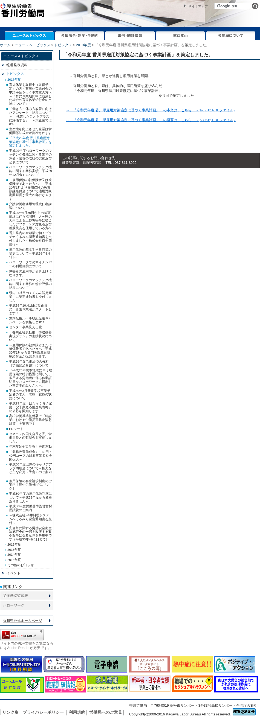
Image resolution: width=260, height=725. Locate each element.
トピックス (63, 45)
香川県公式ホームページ (22, 621)
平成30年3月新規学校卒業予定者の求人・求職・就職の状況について (30, 394)
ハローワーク (13, 605)
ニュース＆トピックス (32, 45)
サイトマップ (198, 6)
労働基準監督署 (15, 595)
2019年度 (83, 45)
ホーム (5, 45)
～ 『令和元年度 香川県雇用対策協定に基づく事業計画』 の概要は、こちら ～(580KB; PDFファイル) (151, 120)
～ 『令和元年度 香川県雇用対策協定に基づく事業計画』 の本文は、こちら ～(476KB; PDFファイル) (150, 110)
